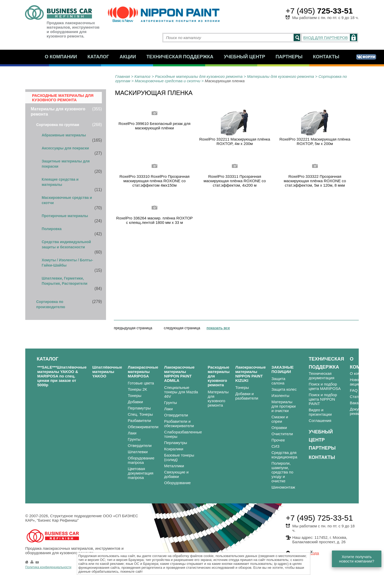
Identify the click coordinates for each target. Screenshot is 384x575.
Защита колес (284, 389)
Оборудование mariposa (141, 460)
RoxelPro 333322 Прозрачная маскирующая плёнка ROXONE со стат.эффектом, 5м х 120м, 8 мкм (315, 180)
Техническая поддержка (179, 56)
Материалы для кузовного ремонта (280, 76)
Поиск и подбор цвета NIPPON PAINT (323, 399)
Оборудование (177, 483)
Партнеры (289, 56)
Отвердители (140, 445)
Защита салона (278, 380)
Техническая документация (321, 375)
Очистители (282, 434)
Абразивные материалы (64, 135)
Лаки (132, 433)
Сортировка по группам (57, 125)
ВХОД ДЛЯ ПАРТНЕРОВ (325, 37)
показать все (218, 328)
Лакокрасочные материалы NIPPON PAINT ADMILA (179, 374)
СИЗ (275, 446)
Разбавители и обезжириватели (179, 423)
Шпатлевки (138, 452)
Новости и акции (359, 381)
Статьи (356, 396)
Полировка (51, 229)
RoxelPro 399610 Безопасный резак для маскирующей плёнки (155, 125)
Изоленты (280, 395)
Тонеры (134, 395)
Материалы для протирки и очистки (283, 406)
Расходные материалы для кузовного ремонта (199, 76)
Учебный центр (244, 56)
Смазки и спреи (279, 419)
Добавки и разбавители (246, 395)
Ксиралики (173, 449)
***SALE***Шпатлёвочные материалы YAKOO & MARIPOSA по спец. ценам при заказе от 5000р (61, 376)
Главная (122, 76)
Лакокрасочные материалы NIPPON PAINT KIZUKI (250, 374)
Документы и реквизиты (361, 411)
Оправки (279, 427)
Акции (128, 56)
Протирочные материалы (65, 216)
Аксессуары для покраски (65, 148)
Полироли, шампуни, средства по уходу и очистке (282, 472)
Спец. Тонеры (140, 414)
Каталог (98, 56)
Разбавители (139, 420)
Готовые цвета (141, 383)
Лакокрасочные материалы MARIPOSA (143, 371)
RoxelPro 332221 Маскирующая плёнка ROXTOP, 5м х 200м (314, 141)
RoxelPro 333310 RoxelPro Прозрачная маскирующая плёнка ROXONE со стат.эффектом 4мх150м (154, 180)
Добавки (135, 402)
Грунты (134, 439)
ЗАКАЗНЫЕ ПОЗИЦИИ (282, 369)
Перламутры (139, 408)
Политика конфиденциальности (48, 567)
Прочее (278, 440)
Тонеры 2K (137, 389)
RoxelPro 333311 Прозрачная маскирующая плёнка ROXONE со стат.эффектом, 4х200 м (234, 180)
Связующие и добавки (176, 474)
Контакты (326, 56)
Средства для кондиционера (284, 454)
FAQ (354, 390)
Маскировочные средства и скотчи (167, 81)
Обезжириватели (143, 427)
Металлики (174, 466)
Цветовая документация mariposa (140, 473)
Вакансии (358, 403)
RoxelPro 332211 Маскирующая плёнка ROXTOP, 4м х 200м (234, 141)
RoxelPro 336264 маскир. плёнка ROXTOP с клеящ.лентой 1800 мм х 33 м (154, 220)
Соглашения (320, 420)
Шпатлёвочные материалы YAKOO (107, 371)
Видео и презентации (320, 412)
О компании (61, 56)
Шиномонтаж (283, 487)
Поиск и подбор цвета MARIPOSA (325, 386)
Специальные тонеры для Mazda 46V (181, 392)
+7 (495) (319, 11)
